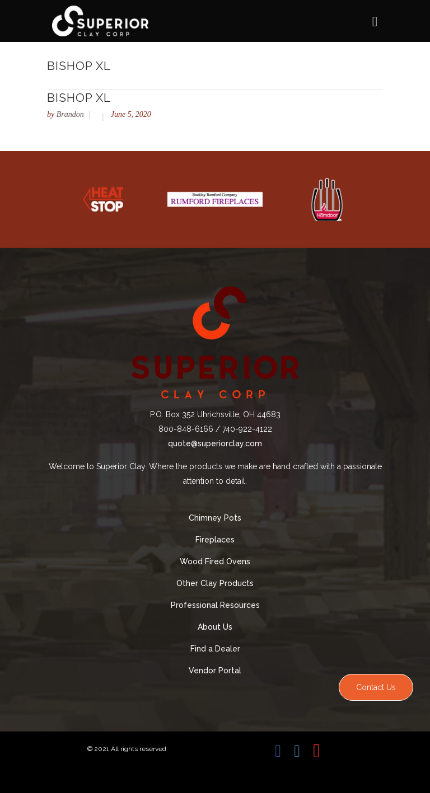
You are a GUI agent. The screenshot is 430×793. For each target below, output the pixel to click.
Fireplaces (215, 539)
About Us (215, 626)
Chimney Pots (215, 517)
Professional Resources (215, 605)
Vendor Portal (215, 670)
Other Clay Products (215, 583)
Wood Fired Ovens (215, 561)
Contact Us (376, 687)
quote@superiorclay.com (215, 443)
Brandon (70, 114)
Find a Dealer (215, 648)
